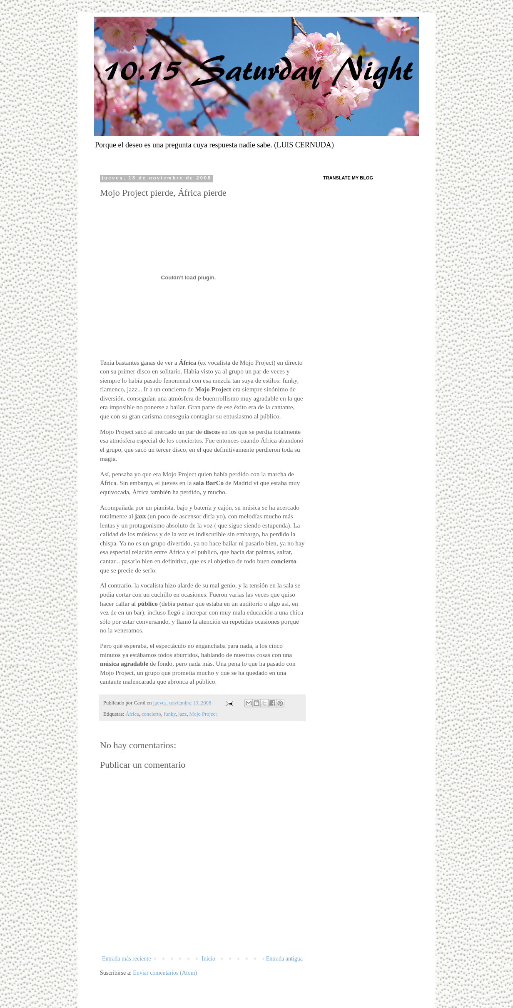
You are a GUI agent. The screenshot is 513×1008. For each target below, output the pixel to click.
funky (170, 714)
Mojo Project (203, 714)
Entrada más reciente (126, 959)
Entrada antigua (284, 959)
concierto (151, 714)
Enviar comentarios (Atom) (165, 973)
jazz (182, 714)
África (132, 714)
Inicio (208, 959)
